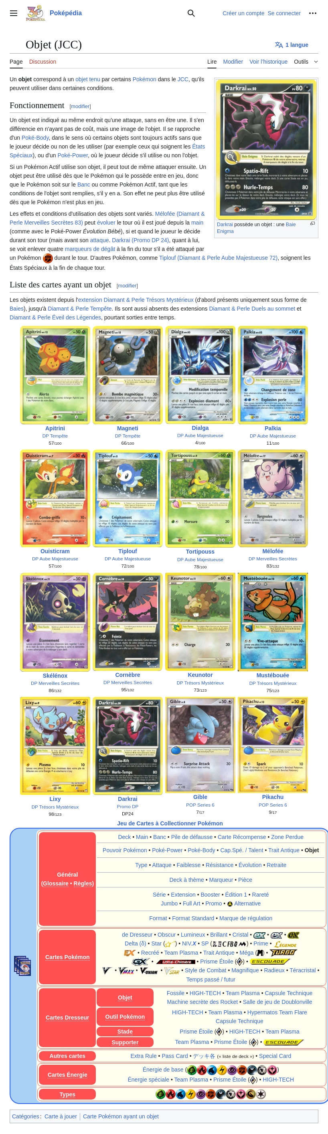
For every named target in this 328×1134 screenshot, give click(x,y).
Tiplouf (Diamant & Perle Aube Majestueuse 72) (218, 258)
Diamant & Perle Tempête (79, 308)
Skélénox (55, 675)
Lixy (55, 799)
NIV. (189, 943)
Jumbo (169, 903)
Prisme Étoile (216, 961)
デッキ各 (204, 1056)
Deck (124, 837)
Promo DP (128, 806)
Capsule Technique (288, 993)
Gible (200, 798)
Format (158, 918)
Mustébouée (273, 675)
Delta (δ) (135, 943)
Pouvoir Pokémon (125, 850)
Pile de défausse (192, 837)
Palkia (273, 428)
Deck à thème (186, 880)
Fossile (175, 993)
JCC (183, 79)
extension (90, 300)
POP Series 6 (200, 805)
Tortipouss (200, 551)
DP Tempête (55, 435)
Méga (246, 952)
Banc (83, 184)
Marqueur (221, 880)
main (197, 222)
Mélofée (272, 551)
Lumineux (193, 934)
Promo (213, 903)
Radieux (274, 970)
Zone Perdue (287, 837)
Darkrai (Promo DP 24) (140, 240)
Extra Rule (143, 1056)
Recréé (150, 952)
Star (156, 943)
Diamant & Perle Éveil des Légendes (55, 317)
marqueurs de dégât (90, 249)
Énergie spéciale (148, 1079)
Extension (183, 894)
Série (159, 894)
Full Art (191, 903)
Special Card (275, 1056)
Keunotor (200, 675)
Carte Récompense (242, 837)
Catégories (25, 1116)
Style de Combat (206, 970)
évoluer (106, 222)
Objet (312, 850)
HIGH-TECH (205, 993)
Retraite (276, 865)
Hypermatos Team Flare (277, 1012)
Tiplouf (127, 551)
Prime (260, 943)
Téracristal (303, 970)
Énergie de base (163, 1069)
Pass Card (175, 1056)
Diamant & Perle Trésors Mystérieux (149, 300)
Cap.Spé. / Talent (241, 850)
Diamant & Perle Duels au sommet (252, 308)
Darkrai (225, 224)
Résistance (219, 865)
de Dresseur (137, 934)
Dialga (200, 428)
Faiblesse (188, 865)
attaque (99, 240)
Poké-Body (35, 137)
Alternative (247, 903)
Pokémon (144, 79)
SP (205, 943)
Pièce (245, 880)
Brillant (218, 934)
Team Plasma (181, 952)
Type (141, 865)
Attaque (162, 865)
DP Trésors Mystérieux (200, 682)
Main (142, 837)
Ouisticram (55, 551)
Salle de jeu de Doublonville (277, 1002)
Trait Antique (284, 850)
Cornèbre (127, 675)
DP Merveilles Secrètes (273, 558)
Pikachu (273, 798)
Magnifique (245, 970)
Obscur (167, 934)
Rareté (260, 894)
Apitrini (55, 428)
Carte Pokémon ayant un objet (121, 1116)
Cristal (241, 934)
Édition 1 (236, 894)
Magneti (127, 428)
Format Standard (193, 918)
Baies (17, 308)
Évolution (250, 865)
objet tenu (87, 79)
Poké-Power (72, 155)
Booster (210, 894)
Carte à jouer (61, 1116)
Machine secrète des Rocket (202, 1002)
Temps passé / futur (210, 979)
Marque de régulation (245, 918)
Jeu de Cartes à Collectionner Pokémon (170, 823)
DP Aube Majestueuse (200, 435)
